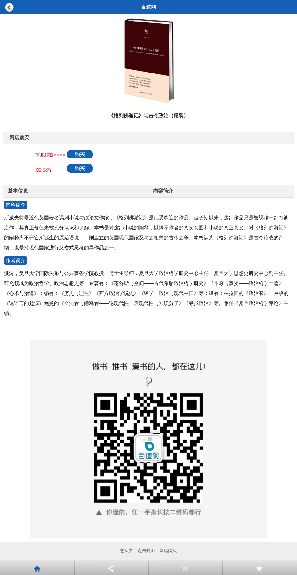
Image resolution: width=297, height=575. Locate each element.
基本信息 (18, 190)
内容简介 (163, 190)
